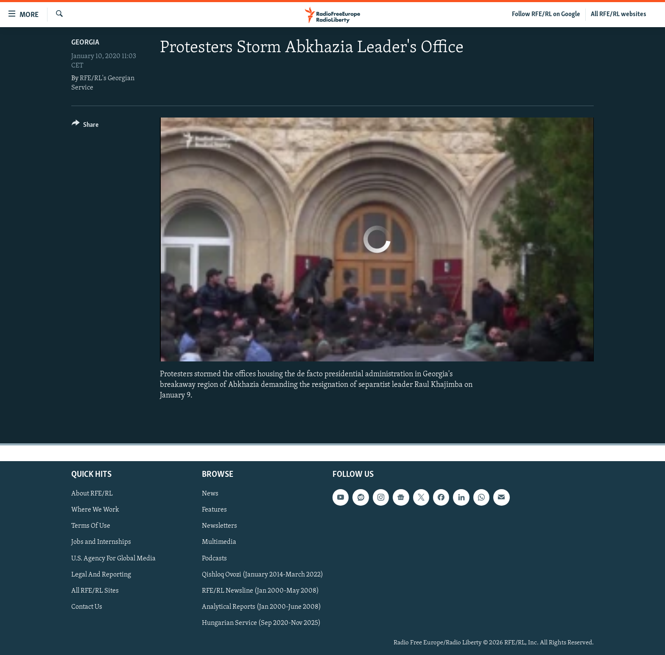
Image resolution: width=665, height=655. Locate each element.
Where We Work (95, 510)
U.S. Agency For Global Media (113, 558)
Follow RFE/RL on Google (546, 14)
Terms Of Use (90, 526)
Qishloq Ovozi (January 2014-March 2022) (262, 574)
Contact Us (86, 606)
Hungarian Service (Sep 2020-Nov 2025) (261, 622)
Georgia (85, 43)
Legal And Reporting (101, 574)
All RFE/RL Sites (95, 590)
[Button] (85, 126)
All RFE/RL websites (618, 14)
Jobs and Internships (101, 542)
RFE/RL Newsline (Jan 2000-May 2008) (260, 590)
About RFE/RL (92, 493)
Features (214, 510)
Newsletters (219, 526)
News (210, 493)
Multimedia (219, 542)
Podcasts (214, 558)
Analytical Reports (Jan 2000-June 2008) (261, 606)
